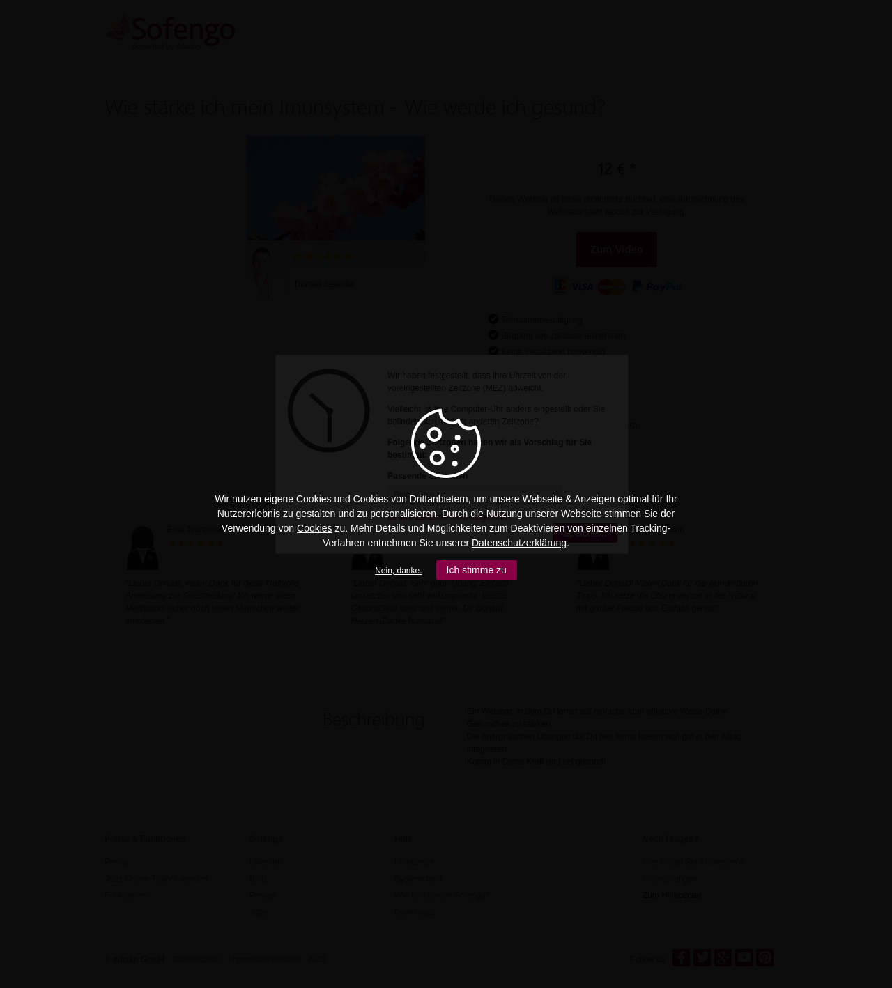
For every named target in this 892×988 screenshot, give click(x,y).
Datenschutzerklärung (519, 542)
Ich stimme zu (477, 570)
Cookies (314, 528)
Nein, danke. (398, 571)
